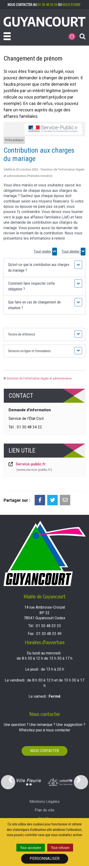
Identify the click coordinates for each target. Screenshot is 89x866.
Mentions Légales (44, 801)
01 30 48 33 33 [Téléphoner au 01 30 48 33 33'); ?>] (48, 626)
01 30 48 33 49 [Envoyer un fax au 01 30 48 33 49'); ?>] (48, 633)
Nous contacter (44, 750)
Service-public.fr (30, 467)
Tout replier (45, 252)
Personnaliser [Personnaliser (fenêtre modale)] (45, 858)
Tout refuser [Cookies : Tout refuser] (60, 848)
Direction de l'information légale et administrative (39, 378)
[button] (44, 267)
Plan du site (44, 810)
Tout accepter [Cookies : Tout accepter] (30, 848)
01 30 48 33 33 (47, 5)
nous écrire (71, 5)
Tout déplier (73, 252)
